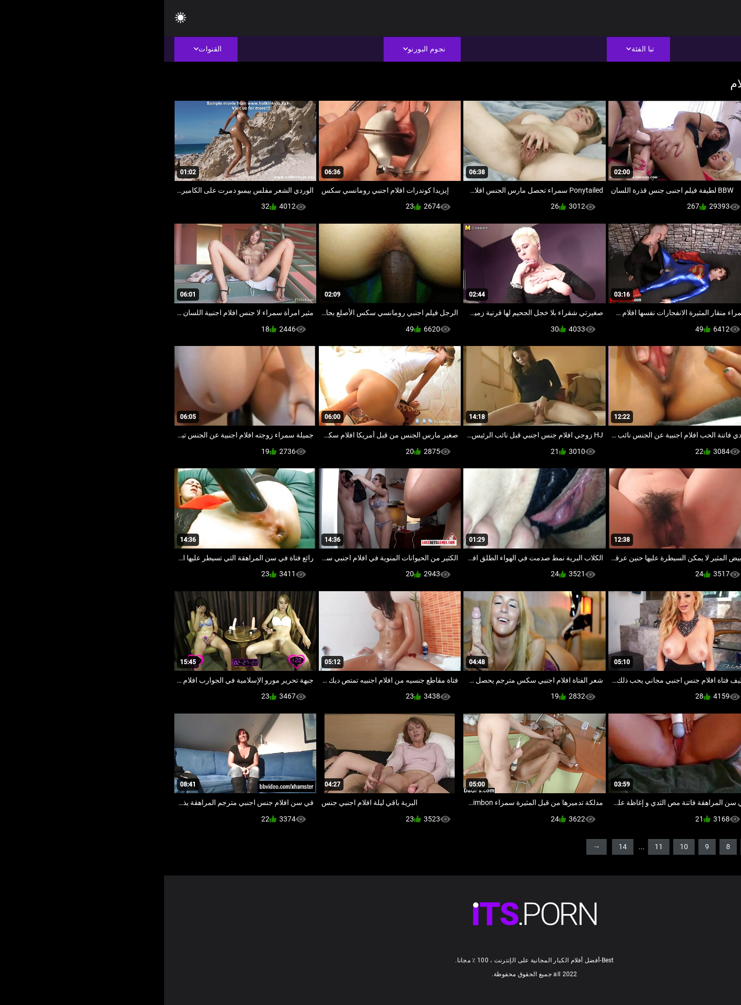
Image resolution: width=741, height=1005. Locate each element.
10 (520, 847)
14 (459, 847)
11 (495, 847)
